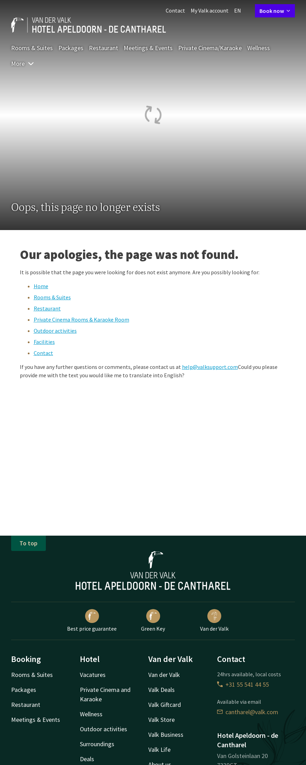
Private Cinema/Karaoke (210, 48)
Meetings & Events (148, 48)
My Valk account (210, 10)
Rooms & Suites (32, 48)
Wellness (258, 48)
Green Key (153, 620)
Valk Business (165, 735)
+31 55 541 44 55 (243, 684)
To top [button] (28, 543)
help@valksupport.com (210, 366)
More (22, 64)
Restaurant (103, 48)
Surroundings (97, 744)
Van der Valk (214, 620)
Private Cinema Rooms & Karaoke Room (81, 319)
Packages (70, 48)
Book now (274, 10)
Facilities (44, 341)
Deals (87, 759)
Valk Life (159, 750)
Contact (175, 10)
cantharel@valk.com (247, 712)
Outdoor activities (55, 330)
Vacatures (93, 675)
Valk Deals (161, 690)
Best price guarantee (92, 620)
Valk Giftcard (164, 705)
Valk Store (161, 720)
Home (41, 286)
